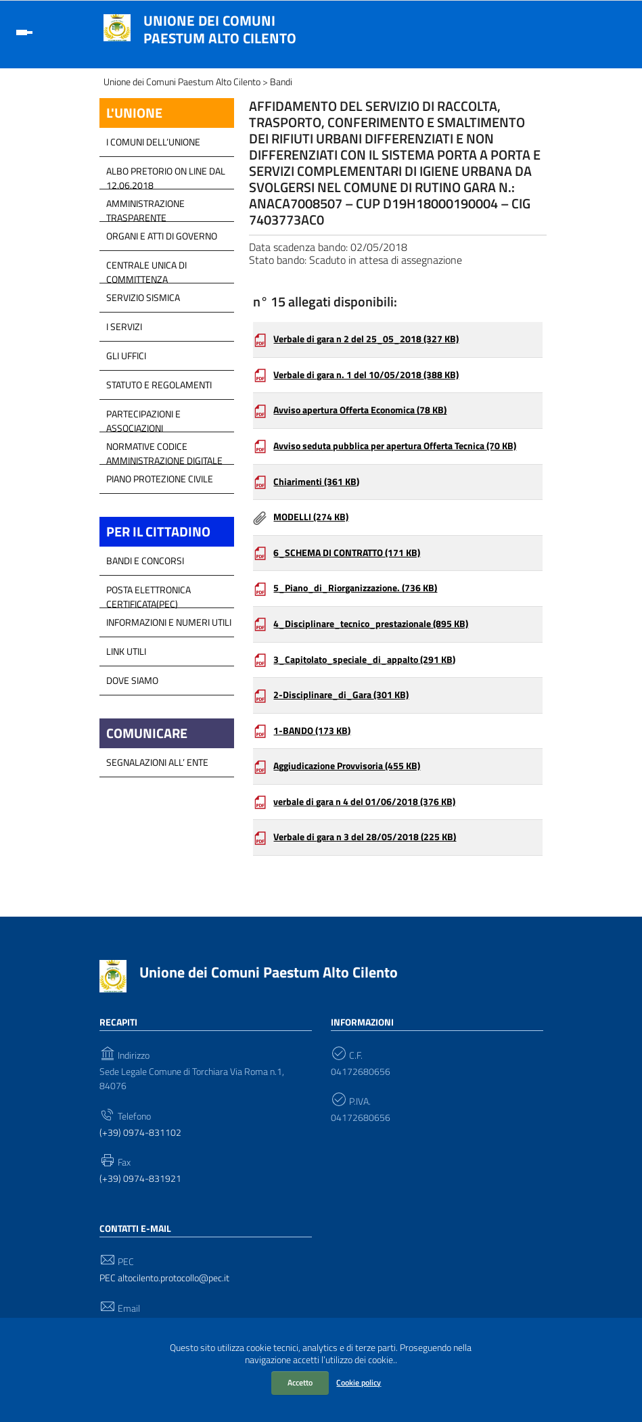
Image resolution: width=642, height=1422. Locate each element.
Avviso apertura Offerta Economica (359, 410)
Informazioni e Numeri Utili (168, 622)
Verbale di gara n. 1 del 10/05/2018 (366, 374)
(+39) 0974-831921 (140, 1179)
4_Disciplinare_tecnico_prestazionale (370, 623)
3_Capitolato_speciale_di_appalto (364, 659)
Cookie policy (358, 1382)
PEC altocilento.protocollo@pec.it (164, 1278)
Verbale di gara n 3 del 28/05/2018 (364, 836)
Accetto (300, 1382)
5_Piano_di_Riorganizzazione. (355, 587)
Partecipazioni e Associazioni (143, 417)
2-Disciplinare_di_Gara (341, 694)
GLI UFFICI (126, 355)
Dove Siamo (132, 680)
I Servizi (124, 326)
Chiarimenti (316, 481)
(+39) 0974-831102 (140, 1133)
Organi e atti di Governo (161, 236)
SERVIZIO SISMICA (143, 297)
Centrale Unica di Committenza (146, 268)
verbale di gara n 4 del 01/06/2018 (364, 801)
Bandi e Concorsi (145, 560)
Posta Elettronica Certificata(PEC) (148, 593)
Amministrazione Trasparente (145, 207)
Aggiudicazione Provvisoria (346, 765)
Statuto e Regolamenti (159, 384)
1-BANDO (311, 730)
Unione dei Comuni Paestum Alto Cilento (219, 29)
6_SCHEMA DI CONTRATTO (346, 552)
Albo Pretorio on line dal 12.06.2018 (165, 174)
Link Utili (126, 651)
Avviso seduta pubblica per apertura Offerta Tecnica (394, 445)
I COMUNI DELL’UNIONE (153, 142)
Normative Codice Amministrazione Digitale (164, 450)
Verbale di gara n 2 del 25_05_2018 (366, 338)
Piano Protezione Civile (159, 479)
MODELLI (310, 516)
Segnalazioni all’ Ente (157, 762)
